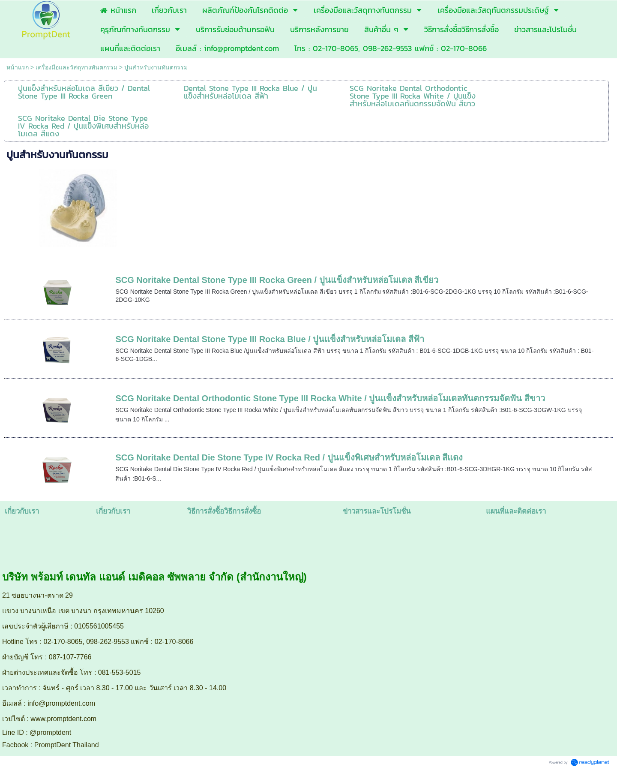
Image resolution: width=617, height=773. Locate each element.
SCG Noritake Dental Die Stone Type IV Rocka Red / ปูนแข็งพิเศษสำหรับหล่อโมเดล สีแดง (289, 457)
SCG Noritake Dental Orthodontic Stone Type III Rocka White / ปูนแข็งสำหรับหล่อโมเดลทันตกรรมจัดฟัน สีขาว (330, 398)
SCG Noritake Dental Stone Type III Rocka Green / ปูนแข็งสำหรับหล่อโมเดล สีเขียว (276, 280)
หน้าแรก (17, 67)
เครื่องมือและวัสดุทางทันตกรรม (76, 67)
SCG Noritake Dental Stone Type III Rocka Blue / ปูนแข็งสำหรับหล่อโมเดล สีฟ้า (269, 339)
